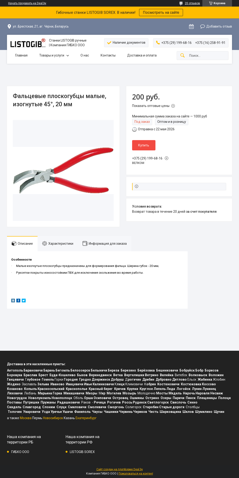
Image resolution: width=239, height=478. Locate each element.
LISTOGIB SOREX (82, 452)
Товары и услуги (51, 55)
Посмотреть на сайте (161, 12)
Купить (143, 145)
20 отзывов (192, 3)
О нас (85, 55)
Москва (26, 418)
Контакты (108, 55)
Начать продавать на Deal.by (27, 3)
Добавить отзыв (219, 26)
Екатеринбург (86, 418)
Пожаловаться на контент (136, 473)
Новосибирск (53, 418)
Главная (21, 55)
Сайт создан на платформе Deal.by (119, 469)
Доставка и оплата (142, 55)
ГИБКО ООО (20, 452)
